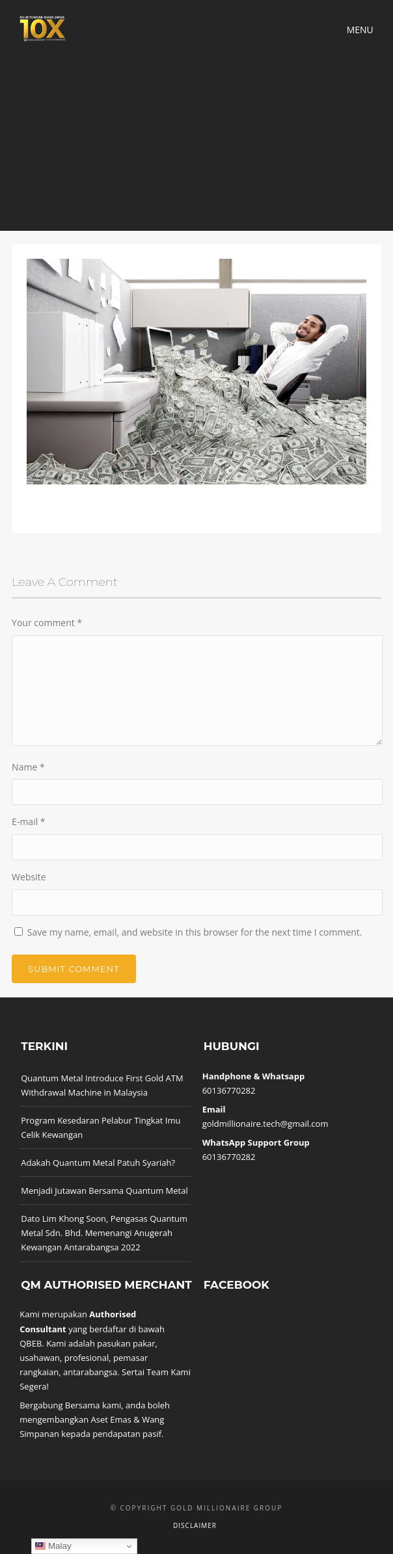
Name (28, 767)
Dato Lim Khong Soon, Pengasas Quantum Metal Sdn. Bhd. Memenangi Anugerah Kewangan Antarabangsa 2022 (104, 1233)
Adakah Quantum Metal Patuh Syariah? (98, 1162)
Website (29, 877)
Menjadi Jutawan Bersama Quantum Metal (104, 1190)
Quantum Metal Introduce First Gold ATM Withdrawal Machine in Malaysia (102, 1085)
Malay (53, 1546)
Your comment (47, 622)
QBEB (31, 1343)
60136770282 (229, 1090)
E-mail (28, 821)
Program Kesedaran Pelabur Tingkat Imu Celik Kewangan (100, 1127)
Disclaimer (195, 1525)
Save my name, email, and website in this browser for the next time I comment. (194, 932)
